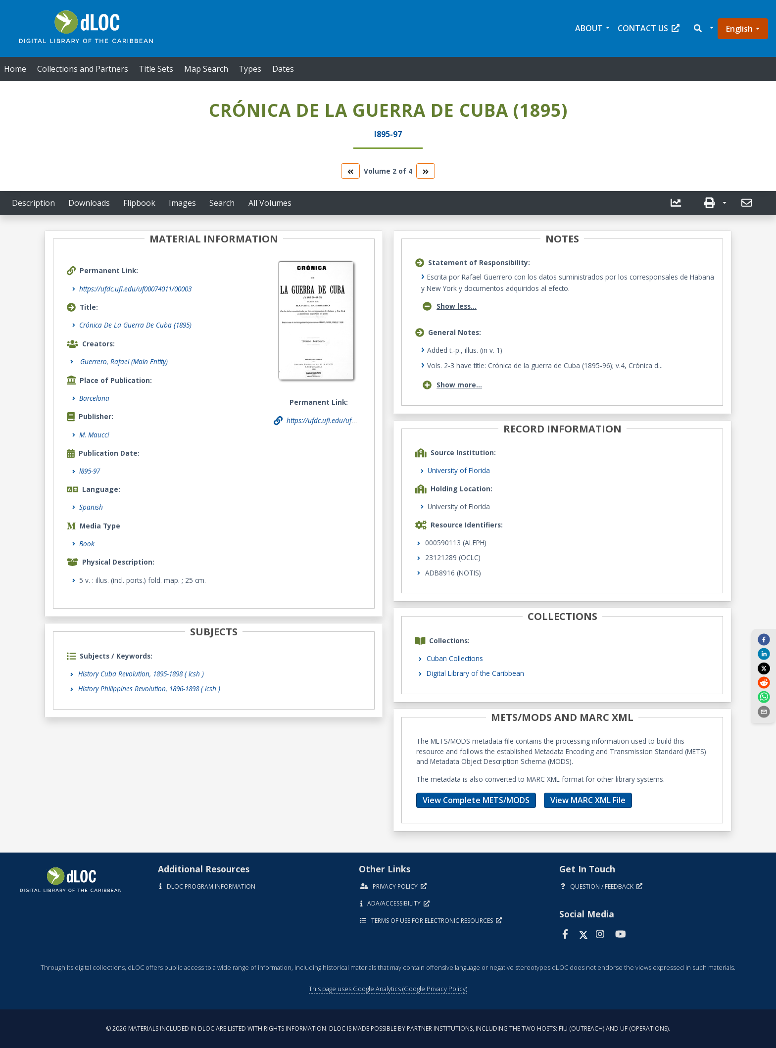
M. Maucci (94, 434)
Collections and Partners (82, 68)
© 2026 (388, 1028)
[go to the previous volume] (350, 171)
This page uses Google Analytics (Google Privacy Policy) (388, 988)
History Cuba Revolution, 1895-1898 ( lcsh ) (141, 673)
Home (15, 68)
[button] (703, 28)
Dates (283, 68)
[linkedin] (764, 653)
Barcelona (94, 398)
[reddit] (764, 682)
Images (182, 202)
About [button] (589, 28)
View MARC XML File (588, 800)
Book (87, 543)
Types (250, 68)
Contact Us (648, 28)
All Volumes (269, 202)
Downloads (89, 202)
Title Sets (156, 68)
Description (33, 202)
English (739, 28)
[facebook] (764, 639)
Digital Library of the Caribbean (475, 673)
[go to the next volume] (425, 171)
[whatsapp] (764, 696)
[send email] (764, 711)
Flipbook (139, 202)
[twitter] (764, 668)
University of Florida (459, 470)
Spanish (91, 507)
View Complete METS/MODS (476, 800)
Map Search (206, 68)
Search (222, 202)
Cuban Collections (455, 658)
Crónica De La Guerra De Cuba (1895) (135, 325)
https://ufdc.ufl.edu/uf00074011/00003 (135, 288)
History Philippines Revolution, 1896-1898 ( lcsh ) (149, 688)
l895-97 (89, 471)
